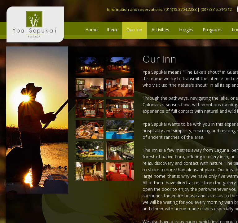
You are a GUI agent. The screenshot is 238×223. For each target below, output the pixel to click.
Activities (160, 30)
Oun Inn (134, 30)
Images (185, 30)
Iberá (112, 30)
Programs (213, 30)
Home (91, 30)
